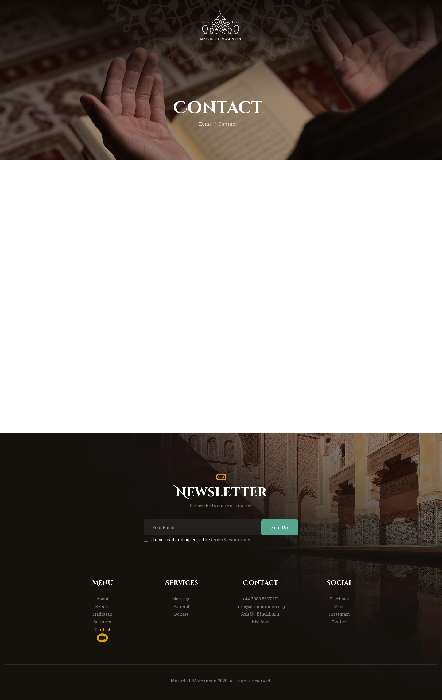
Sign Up (277, 527)
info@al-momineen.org (261, 606)
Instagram (339, 614)
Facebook (339, 598)
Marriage (181, 598)
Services (102, 621)
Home (205, 124)
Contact (102, 629)
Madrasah (102, 614)
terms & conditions (232, 539)
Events (102, 606)
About (102, 598)
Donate (181, 614)
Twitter (339, 621)
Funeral (181, 606)
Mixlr (339, 606)
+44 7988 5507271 (260, 598)
